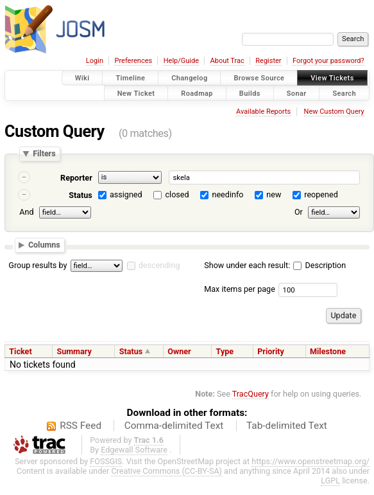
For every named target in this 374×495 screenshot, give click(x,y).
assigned (126, 194)
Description (319, 265)
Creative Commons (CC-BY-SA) (166, 471)
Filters (44, 154)
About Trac (227, 61)
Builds (249, 93)
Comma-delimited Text (174, 425)
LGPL (330, 480)
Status (80, 195)
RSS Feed (80, 425)
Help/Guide (181, 61)
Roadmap (197, 93)
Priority (270, 351)
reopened (321, 194)
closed (177, 194)
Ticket (20, 351)
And (26, 212)
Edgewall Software (134, 450)
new (273, 194)
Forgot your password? (328, 61)
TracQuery (250, 394)
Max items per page (239, 289)
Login (94, 61)
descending (159, 265)
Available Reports (263, 111)
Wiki (82, 78)
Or (298, 212)
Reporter (76, 178)
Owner (179, 351)
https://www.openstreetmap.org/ (310, 461)
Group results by (37, 265)
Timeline (130, 78)
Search (344, 93)
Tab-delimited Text (286, 425)
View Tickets (331, 78)
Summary (73, 351)
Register (268, 61)
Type (225, 351)
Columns (44, 244)
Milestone (328, 351)
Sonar (297, 93)
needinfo (227, 194)
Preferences (133, 61)
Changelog (189, 78)
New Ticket (136, 93)
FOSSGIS (106, 461)
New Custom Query (334, 111)
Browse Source (259, 78)
